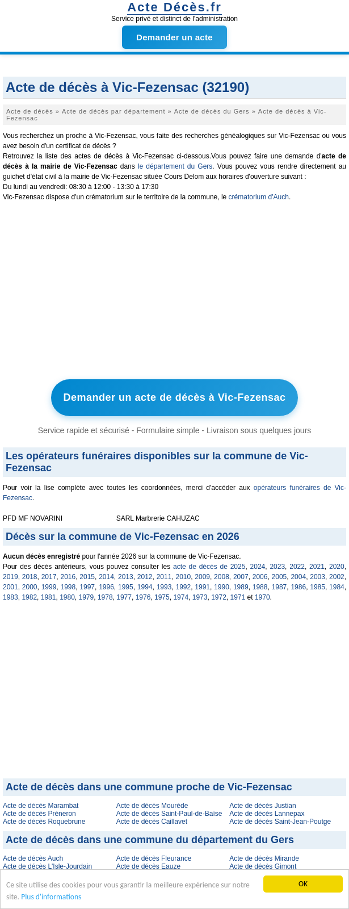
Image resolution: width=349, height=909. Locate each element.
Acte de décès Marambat (40, 806)
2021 (317, 567)
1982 (29, 597)
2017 (49, 577)
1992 (183, 587)
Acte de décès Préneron (39, 814)
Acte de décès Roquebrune (44, 822)
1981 (48, 597)
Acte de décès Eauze (148, 866)
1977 (124, 597)
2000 (29, 587)
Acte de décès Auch (33, 858)
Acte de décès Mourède (152, 806)
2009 (202, 577)
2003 (317, 577)
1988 (260, 587)
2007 (241, 577)
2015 (87, 577)
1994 (145, 587)
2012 (145, 577)
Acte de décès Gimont (262, 866)
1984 (336, 587)
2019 (10, 577)
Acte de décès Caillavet (151, 822)
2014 (106, 577)
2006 (260, 577)
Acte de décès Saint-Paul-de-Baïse (169, 814)
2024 (258, 567)
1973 (200, 597)
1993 (164, 587)
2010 (183, 577)
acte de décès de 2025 (209, 567)
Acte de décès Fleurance (154, 858)
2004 (298, 577)
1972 (218, 597)
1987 (279, 587)
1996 (106, 587)
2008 (221, 577)
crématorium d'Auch (259, 197)
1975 (162, 597)
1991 (202, 587)
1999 (49, 587)
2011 (164, 577)
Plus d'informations (51, 897)
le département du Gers (175, 166)
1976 (143, 597)
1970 (262, 597)
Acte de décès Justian (262, 806)
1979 (86, 597)
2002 (336, 577)
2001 (10, 587)
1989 (241, 587)
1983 (10, 597)
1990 (221, 587)
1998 (67, 587)
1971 (238, 597)
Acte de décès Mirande (264, 858)
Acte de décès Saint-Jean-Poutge (280, 822)
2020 (336, 567)
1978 (105, 597)
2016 (67, 577)
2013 (125, 577)
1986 (298, 587)
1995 (125, 587)
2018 (29, 577)
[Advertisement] (174, 292)
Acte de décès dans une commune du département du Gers (150, 839)
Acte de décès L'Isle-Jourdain (47, 866)
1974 (180, 597)
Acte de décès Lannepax (266, 814)
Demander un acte (174, 37)
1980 (67, 597)
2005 (279, 577)
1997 (87, 587)
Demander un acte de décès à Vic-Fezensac (175, 397)
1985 (317, 587)
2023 (277, 567)
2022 (297, 567)
